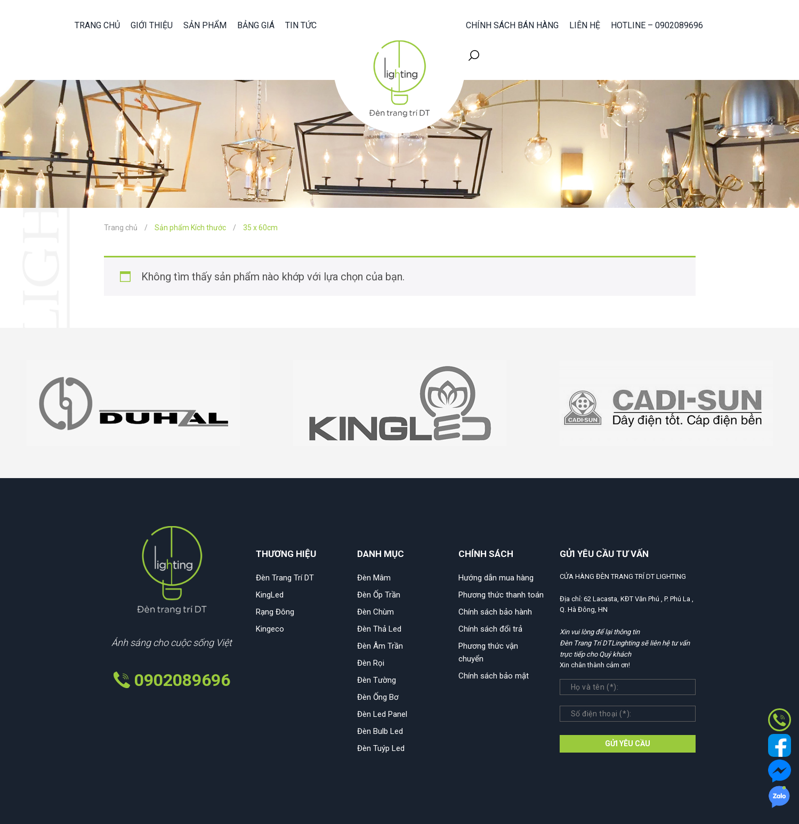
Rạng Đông (275, 612)
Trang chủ (97, 25)
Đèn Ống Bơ (378, 697)
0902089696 (182, 680)
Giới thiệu (152, 25)
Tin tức (301, 25)
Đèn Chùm (375, 612)
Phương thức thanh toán (501, 595)
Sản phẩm (205, 25)
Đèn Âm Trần (380, 646)
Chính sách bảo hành (495, 612)
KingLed (270, 595)
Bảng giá (256, 25)
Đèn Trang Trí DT (285, 578)
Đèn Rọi (370, 663)
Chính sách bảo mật (493, 676)
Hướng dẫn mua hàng (496, 578)
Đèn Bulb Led (380, 731)
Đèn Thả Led (379, 629)
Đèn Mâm (374, 578)
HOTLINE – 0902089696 (657, 25)
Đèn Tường (376, 680)
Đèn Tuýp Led (381, 748)
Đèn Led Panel (382, 714)
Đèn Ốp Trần (378, 595)
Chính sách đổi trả (490, 629)
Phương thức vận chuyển (488, 652)
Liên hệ (584, 25)
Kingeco (270, 629)
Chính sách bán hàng (512, 25)
